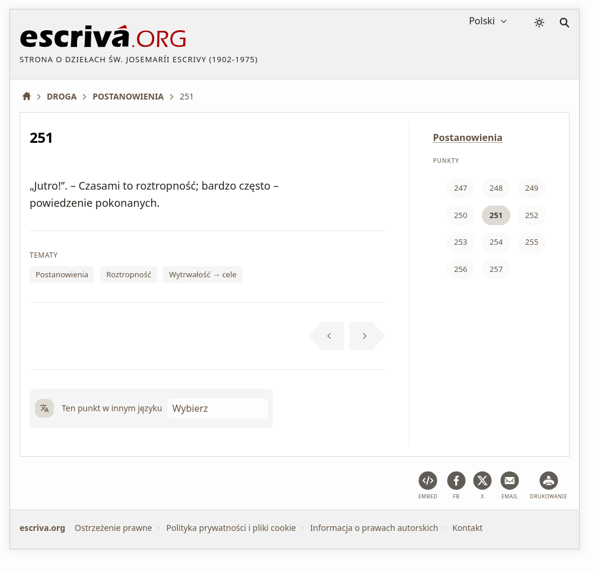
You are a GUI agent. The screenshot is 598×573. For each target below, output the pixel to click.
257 (496, 269)
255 (531, 241)
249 (531, 188)
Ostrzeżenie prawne (113, 527)
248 (496, 188)
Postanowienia (62, 274)
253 (460, 241)
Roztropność (128, 274)
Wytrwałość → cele (202, 274)
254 (496, 241)
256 (460, 269)
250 (460, 215)
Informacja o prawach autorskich (374, 527)
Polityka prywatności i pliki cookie (231, 527)
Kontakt (467, 527)
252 (531, 215)
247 (460, 188)
